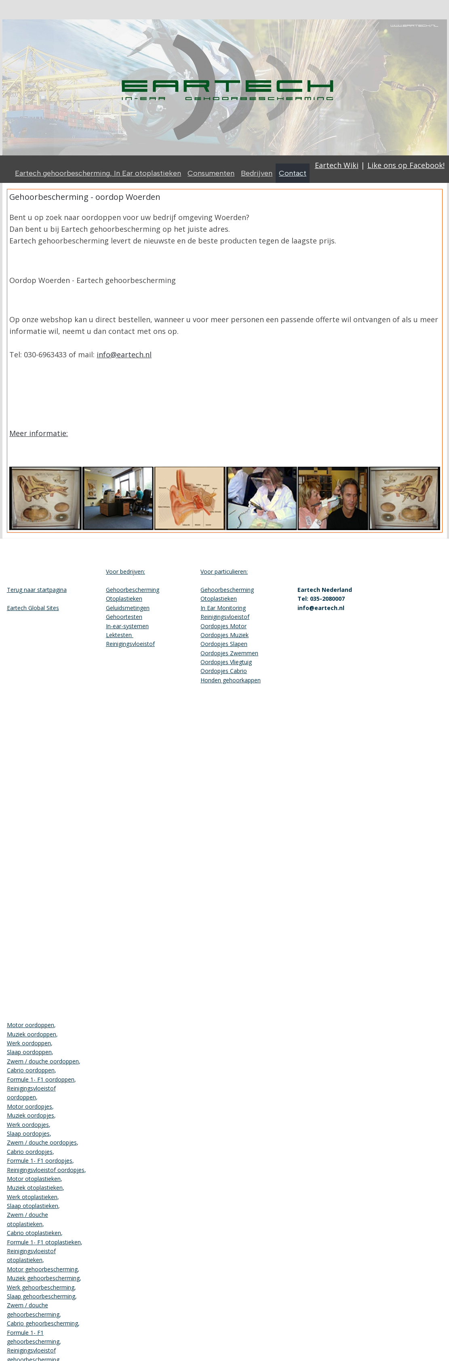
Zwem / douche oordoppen (43, 1061)
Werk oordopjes (28, 1124)
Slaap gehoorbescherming (41, 1296)
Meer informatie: (38, 433)
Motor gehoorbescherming (42, 1269)
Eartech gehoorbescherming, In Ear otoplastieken (98, 173)
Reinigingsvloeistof (130, 644)
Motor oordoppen (30, 1025)
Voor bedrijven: (125, 571)
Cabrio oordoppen (31, 1070)
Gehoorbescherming (132, 589)
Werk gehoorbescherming (40, 1287)
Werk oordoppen (29, 1043)
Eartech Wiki (336, 165)
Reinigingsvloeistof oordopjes (45, 1170)
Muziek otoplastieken (35, 1187)
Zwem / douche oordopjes (42, 1142)
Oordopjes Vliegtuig (226, 662)
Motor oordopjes (29, 1106)
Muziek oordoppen (31, 1034)
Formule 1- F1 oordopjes (39, 1160)
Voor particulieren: (224, 571)
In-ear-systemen (127, 626)
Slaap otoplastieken (32, 1206)
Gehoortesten (124, 617)
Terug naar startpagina (37, 589)
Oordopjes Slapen (223, 644)
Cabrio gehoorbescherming (42, 1323)
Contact (292, 173)
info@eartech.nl (124, 354)
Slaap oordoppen (29, 1052)
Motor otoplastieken (34, 1179)
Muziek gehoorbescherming (43, 1278)
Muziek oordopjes (30, 1115)
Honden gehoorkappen (230, 680)
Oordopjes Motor (223, 626)
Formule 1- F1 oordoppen (40, 1079)
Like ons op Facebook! (406, 165)
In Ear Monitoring (223, 608)
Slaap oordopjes (28, 1133)
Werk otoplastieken (32, 1197)
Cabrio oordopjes (30, 1151)
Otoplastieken (124, 598)
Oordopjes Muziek (224, 635)
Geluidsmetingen (128, 608)
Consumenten (211, 173)
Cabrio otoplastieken (34, 1233)
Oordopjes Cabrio (223, 671)
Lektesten (119, 635)
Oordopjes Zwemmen (229, 653)
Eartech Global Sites (33, 608)
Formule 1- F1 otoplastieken (44, 1242)
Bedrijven (256, 173)
